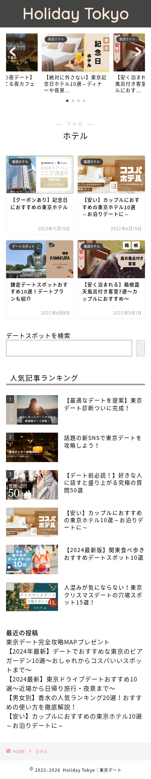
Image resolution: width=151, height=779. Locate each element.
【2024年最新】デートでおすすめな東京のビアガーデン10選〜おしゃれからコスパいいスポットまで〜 (74, 660)
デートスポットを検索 (38, 335)
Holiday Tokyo (75, 13)
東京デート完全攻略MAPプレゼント (58, 641)
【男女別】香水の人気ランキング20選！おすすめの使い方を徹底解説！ (74, 702)
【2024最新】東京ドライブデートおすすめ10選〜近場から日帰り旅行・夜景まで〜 (71, 683)
